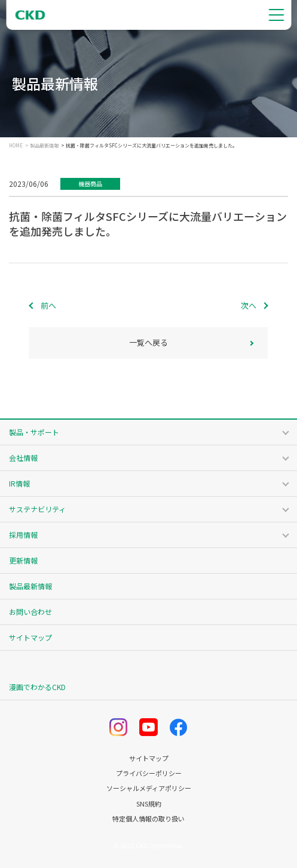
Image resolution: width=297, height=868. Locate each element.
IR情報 (19, 483)
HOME (16, 145)
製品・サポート (34, 432)
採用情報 (23, 535)
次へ (248, 305)
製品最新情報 (44, 145)
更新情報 (23, 560)
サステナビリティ (37, 509)
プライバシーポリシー (149, 773)
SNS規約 (148, 803)
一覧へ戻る (148, 342)
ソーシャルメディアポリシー (148, 788)
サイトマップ (30, 637)
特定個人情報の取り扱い (148, 818)
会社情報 (23, 458)
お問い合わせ (30, 612)
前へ (48, 305)
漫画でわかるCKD (37, 687)
